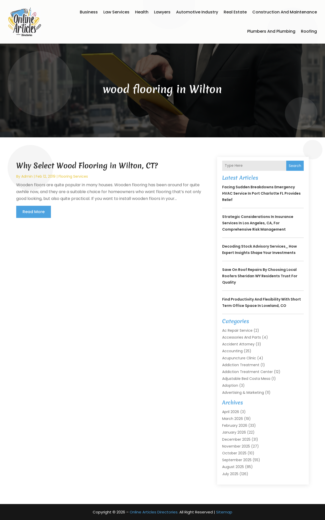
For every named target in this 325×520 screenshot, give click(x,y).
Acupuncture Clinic (239, 358)
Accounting (232, 351)
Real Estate (235, 12)
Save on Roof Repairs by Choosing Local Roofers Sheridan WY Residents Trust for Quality (259, 276)
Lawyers (162, 12)
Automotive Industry (197, 12)
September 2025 (237, 459)
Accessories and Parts (241, 337)
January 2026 (234, 432)
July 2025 (230, 473)
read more (34, 212)
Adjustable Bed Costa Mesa (246, 378)
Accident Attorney (238, 344)
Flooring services (73, 176)
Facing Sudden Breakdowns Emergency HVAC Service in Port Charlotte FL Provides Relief (261, 193)
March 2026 (232, 418)
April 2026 (230, 411)
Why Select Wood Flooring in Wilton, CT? (87, 165)
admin (27, 176)
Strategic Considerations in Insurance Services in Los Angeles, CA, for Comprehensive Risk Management (257, 223)
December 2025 (236, 439)
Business (89, 12)
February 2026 (234, 425)
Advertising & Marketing (243, 392)
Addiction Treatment (240, 364)
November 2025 (236, 446)
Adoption (230, 385)
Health (141, 12)
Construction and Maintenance (284, 12)
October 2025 (234, 453)
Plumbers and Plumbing (271, 31)
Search (295, 165)
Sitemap (224, 512)
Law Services (116, 12)
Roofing (309, 31)
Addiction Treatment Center (247, 371)
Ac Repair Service (237, 330)
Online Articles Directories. (154, 512)
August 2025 (233, 466)
